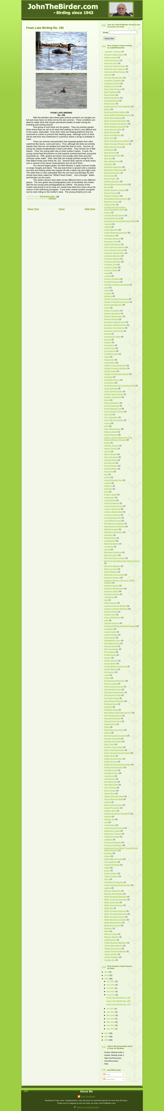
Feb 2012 (111, 1025)
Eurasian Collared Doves (115, 325)
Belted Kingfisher (112, 98)
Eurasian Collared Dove (114, 322)
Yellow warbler (110, 954)
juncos (107, 477)
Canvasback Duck (112, 218)
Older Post (90, 209)
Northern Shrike (111, 591)
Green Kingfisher (111, 403)
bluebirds (108, 164)
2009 (106, 1040)
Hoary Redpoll (110, 454)
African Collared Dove (114, 54)
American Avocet (111, 60)
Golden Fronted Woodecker (116, 374)
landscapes (109, 497)
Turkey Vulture (110, 873)
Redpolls (108, 707)
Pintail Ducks (110, 655)
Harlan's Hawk (110, 432)
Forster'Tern (109, 348)
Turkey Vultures (111, 876)
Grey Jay (108, 414)
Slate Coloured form (113, 805)
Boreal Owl (109, 176)
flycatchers (109, 345)
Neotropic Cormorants (114, 575)
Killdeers (108, 486)
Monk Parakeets (111, 544)
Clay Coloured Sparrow (114, 247)
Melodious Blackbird (113, 532)
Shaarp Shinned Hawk (114, 796)
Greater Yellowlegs (112, 397)
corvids (107, 276)
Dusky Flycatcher (112, 310)
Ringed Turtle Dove (112, 721)
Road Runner (110, 724)
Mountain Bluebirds (113, 552)
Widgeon (108, 928)
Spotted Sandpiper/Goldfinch (117, 813)
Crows (107, 290)
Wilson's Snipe (111, 934)
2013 (106, 975)
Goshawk (108, 377)
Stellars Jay (109, 819)
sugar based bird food (114, 828)
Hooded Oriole (110, 460)
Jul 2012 (111, 1008)
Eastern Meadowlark (113, 316)
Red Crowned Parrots (113, 686)
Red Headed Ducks (112, 689)
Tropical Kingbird (112, 865)
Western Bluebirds (112, 891)
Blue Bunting (110, 153)
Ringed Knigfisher (112, 718)
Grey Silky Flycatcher (113, 420)
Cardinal (108, 224)
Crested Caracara (112, 282)
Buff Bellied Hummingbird (115, 199)
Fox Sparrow (110, 351)
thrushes (108, 853)
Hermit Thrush (110, 448)
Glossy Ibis (109, 360)
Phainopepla (109, 637)
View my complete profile (88, 1107)
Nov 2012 (111, 985)
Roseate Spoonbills (113, 741)
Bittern (107, 109)
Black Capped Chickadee (115, 121)
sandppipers (109, 779)
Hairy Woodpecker (112, 429)
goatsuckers (109, 362)
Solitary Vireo (110, 811)
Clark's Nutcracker (112, 244)
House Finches (111, 466)
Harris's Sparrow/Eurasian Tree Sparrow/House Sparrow (118, 438)
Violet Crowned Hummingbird (117, 885)
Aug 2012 (111, 995)
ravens (107, 678)
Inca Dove (108, 471)
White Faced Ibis (111, 902)
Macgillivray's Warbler (114, 523)
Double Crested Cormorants (116, 302)
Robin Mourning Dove (114, 730)
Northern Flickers (112, 577)
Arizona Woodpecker (113, 77)
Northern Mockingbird (114, 588)
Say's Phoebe (110, 787)
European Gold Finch (113, 331)
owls (106, 620)
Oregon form (110, 614)
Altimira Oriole (110, 57)
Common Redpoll (112, 259)
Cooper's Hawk (111, 267)
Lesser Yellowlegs (112, 509)
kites (106, 492)
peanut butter (110, 632)
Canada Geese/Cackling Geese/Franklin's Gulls (115, 208)
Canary (107, 212)
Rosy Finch (109, 744)
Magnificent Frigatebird (114, 526)
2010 (106, 1036)
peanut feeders (111, 635)
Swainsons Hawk (111, 836)
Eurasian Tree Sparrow (114, 328)
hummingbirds (110, 469)
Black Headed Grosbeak (115, 126)
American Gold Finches (114, 66)
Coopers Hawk (110, 270)
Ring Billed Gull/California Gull (117, 712)
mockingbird (109, 541)
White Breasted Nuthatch (115, 896)
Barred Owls (109, 95)
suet (106, 822)
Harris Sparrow (111, 435)
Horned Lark (109, 463)
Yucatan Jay (109, 960)
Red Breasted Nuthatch (114, 681)
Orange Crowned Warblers (116, 609)
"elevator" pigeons (112, 51)
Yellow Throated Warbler (115, 951)
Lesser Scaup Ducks (113, 506)
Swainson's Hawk (112, 831)
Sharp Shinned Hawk (113, 799)
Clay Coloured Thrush (114, 250)
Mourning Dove (111, 555)
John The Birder (88, 1096)
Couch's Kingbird (112, 279)
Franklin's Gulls (111, 354)
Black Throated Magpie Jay (116, 144)
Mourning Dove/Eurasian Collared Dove (121, 561)
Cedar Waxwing (111, 230)
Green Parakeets (111, 406)
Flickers (107, 342)
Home (62, 209)
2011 (106, 1033)
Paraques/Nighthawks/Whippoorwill (120, 626)
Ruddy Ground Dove (113, 759)
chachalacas (109, 235)
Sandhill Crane (110, 770)
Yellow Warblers (111, 957)
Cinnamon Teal (111, 241)
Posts (106, 1074)
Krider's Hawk (110, 494)
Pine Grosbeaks (111, 649)
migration (108, 535)
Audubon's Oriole (112, 83)
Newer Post (33, 209)
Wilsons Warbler (111, 937)
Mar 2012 (111, 1022)
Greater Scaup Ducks (113, 394)
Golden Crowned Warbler (115, 368)
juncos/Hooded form (113, 480)
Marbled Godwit (111, 529)
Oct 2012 (111, 988)
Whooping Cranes (112, 925)
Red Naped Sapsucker (114, 692)
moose (107, 549)
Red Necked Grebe (47, 196)
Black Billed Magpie (113, 118)
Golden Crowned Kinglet (115, 365)
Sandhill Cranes (111, 773)
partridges (108, 629)
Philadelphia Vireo (112, 640)
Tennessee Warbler (112, 842)
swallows (108, 839)
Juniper (107, 483)
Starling (107, 816)
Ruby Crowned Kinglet (114, 750)
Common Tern (110, 264)
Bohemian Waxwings (113, 170)
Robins (107, 733)
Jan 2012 (111, 1029)
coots (106, 273)
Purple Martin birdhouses (115, 666)
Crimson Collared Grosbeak (116, 285)
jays (106, 474)
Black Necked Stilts (113, 129)
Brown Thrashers (112, 196)
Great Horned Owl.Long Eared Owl (119, 385)
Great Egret (109, 383)
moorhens (108, 546)
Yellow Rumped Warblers (115, 943)
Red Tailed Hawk (111, 698)
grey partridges (111, 417)
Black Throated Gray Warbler (117, 141)
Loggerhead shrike (112, 518)
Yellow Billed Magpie (113, 945)
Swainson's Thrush (112, 834)
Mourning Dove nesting (114, 558)
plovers (107, 658)
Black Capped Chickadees (116, 124)
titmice (107, 856)
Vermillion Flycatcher (113, 882)
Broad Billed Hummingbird (116, 184)
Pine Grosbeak (110, 646)
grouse (107, 423)
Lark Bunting (110, 500)
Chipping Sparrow (112, 238)
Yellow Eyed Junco (112, 948)
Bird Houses (109, 103)
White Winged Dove (113, 922)
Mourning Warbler (112, 566)
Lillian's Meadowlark (113, 512)
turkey (107, 870)
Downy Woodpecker (113, 305)
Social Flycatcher (112, 808)
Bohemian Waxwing (113, 167)
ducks (107, 308)
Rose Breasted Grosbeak (115, 736)
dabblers (108, 296)
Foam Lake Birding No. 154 (118, 1004)
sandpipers (109, 776)
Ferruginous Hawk (112, 337)
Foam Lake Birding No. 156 (45, 27)
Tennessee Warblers (113, 845)
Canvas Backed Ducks (114, 215)
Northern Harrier (111, 585)
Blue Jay (108, 158)
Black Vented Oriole (113, 147)
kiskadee (108, 489)
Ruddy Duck (109, 756)
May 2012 (111, 1015)
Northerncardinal (111, 594)
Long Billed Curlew (112, 521)
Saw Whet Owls (111, 784)
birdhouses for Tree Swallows (117, 106)
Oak (106, 600)
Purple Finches (111, 660)
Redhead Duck (110, 704)
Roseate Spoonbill (112, 738)
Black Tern (109, 138)
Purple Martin (110, 663)
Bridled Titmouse (111, 181)
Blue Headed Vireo (112, 155)
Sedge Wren (109, 793)
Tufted (107, 868)
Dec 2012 (111, 981)
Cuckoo (107, 293)
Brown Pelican (110, 193)
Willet (106, 931)
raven (106, 675)
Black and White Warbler (115, 112)
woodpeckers (110, 940)
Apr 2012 (111, 1019)
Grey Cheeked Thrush (114, 411)
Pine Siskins (109, 652)
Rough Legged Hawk (113, 747)
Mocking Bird (110, 538)
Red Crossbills (110, 684)
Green (107, 400)
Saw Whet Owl (110, 782)
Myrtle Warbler (110, 572)
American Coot (111, 63)
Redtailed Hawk (111, 710)
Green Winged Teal (112, 409)
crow (106, 287)
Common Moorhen (112, 256)
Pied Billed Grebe (112, 643)
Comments (109, 1079)
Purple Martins (110, 669)
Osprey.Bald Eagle (112, 617)
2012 (106, 979)
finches (107, 339)
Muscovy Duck (110, 569)
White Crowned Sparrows (115, 899)
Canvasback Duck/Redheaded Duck (120, 221)
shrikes (107, 802)
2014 (106, 972)
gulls (106, 426)
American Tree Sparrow (114, 69)
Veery (106, 879)
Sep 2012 (111, 991)
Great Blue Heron (112, 380)
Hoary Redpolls (111, 457)
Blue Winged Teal (112, 161)
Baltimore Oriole (111, 86)
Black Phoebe (110, 132)
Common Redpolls (112, 261)
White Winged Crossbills (115, 920)
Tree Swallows (110, 862)
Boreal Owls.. (110, 178)
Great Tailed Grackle (113, 391)
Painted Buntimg (111, 623)
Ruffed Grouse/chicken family (117, 764)
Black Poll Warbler (112, 135)
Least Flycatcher (111, 503)
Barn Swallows (111, 92)
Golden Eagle (110, 371)
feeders (107, 334)
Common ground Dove (114, 253)
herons (107, 451)
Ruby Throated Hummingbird (117, 753)
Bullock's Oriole (111, 201)
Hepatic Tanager (111, 445)
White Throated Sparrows (115, 914)
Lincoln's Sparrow (112, 515)
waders (107, 888)
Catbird (107, 227)
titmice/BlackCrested (113, 859)
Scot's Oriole (110, 790)
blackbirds (109, 150)
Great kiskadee (111, 388)
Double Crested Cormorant (116, 299)
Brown (107, 187)
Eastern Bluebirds (112, 313)
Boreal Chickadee (112, 173)
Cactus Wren (110, 204)
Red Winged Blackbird (114, 701)
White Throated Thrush (114, 917)
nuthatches (109, 597)
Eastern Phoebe (111, 319)
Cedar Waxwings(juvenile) (115, 233)
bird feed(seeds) (111, 101)
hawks (107, 443)
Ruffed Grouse (110, 761)
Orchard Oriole (111, 612)
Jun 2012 (111, 1012)
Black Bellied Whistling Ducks (117, 115)
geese (107, 357)
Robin (107, 727)
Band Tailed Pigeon (113, 89)
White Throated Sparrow (115, 911)
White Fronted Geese (113, 905)
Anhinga (108, 75)
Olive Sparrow (110, 603)
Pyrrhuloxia (109, 672)
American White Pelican (115, 72)
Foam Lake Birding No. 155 (118, 1001)
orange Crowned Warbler (115, 606)
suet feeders (109, 825)
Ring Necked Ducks (113, 715)
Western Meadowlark (113, 894)
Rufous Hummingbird (113, 767)
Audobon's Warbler (112, 80)
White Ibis (108, 908)
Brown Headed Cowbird (114, 190)
